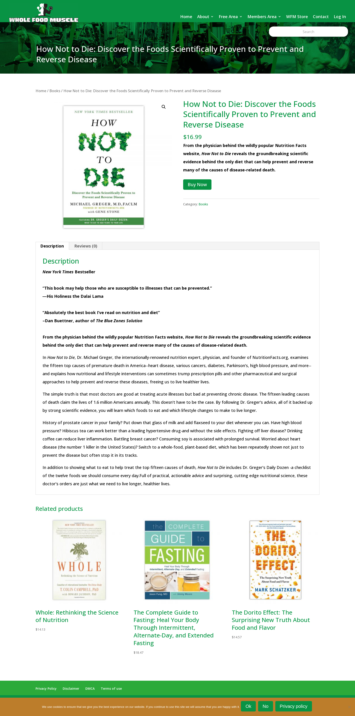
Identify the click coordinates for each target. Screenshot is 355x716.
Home (186, 16)
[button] (164, 107)
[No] (349, 707)
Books (54, 90)
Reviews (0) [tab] (85, 246)
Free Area (228, 16)
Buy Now (197, 184)
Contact (321, 16)
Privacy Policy (46, 688)
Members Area (262, 16)
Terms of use (111, 688)
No (267, 707)
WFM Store (297, 16)
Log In (340, 16)
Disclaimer (71, 688)
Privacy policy (294, 707)
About (203, 16)
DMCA (90, 688)
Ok (249, 707)
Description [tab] (52, 246)
